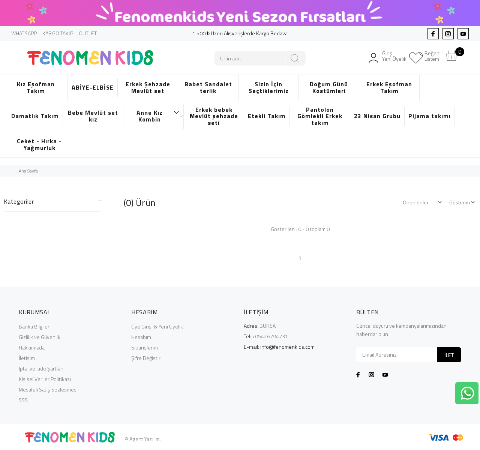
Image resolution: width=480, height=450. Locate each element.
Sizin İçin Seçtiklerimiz (269, 87)
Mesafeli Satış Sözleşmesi (48, 389)
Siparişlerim (144, 347)
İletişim (27, 358)
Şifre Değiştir (145, 358)
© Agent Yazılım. (142, 439)
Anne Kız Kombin (158, 116)
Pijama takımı (429, 115)
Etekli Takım (267, 115)
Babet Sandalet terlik (208, 87)
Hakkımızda (32, 347)
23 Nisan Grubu (377, 115)
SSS (23, 400)
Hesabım (141, 337)
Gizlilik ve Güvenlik (39, 337)
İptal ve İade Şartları (41, 368)
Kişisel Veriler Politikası (45, 379)
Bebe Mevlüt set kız (93, 116)
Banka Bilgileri (35, 326)
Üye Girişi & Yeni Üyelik (157, 326)
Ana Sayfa (28, 170)
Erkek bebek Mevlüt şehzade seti (214, 116)
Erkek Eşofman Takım (389, 87)
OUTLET (88, 33)
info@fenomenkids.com (287, 347)
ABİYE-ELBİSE (93, 87)
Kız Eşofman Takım (36, 87)
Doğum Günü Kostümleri (329, 87)
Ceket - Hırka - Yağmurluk (39, 144)
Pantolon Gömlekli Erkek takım (319, 116)
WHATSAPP (24, 33)
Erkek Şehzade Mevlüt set (148, 87)
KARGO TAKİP (57, 33)
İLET (449, 355)
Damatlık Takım (35, 115)
